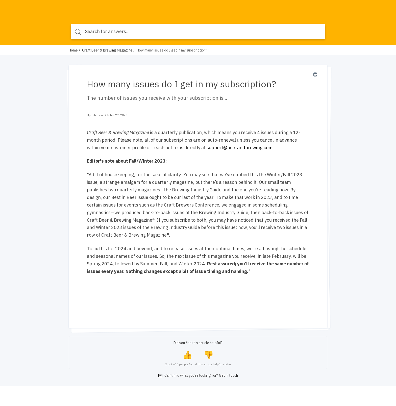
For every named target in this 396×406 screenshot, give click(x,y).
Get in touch (228, 375)
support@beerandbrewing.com (240, 147)
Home (73, 50)
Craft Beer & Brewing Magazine (107, 50)
